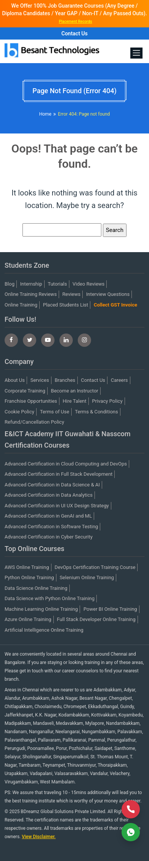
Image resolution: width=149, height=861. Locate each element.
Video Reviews (88, 284)
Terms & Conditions (96, 412)
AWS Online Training (27, 567)
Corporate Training (25, 391)
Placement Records (75, 21)
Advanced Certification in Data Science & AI (52, 485)
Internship (31, 284)
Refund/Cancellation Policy (34, 422)
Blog (9, 284)
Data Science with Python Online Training (50, 598)
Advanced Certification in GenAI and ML (48, 516)
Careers (119, 380)
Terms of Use (54, 412)
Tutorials (57, 284)
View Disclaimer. (39, 836)
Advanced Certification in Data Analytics (49, 495)
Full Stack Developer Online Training (96, 619)
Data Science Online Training (36, 588)
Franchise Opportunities (31, 401)
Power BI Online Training (110, 609)
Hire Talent (75, 401)
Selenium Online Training (86, 577)
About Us (15, 380)
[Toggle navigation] (136, 53)
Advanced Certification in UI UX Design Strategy (57, 505)
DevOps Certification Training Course (94, 567)
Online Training (21, 305)
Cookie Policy (19, 412)
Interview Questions (108, 294)
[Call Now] (131, 809)
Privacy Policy (107, 401)
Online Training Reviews (31, 294)
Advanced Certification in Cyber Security (49, 537)
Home (45, 114)
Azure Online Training (28, 619)
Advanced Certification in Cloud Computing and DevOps (66, 464)
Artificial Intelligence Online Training (44, 630)
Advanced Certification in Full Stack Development (58, 474)
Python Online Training (29, 577)
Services (39, 380)
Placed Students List (65, 305)
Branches (64, 380)
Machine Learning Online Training (41, 609)
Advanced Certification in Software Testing (51, 526)
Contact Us (74, 33)
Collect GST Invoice (115, 305)
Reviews (71, 294)
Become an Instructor (74, 391)
